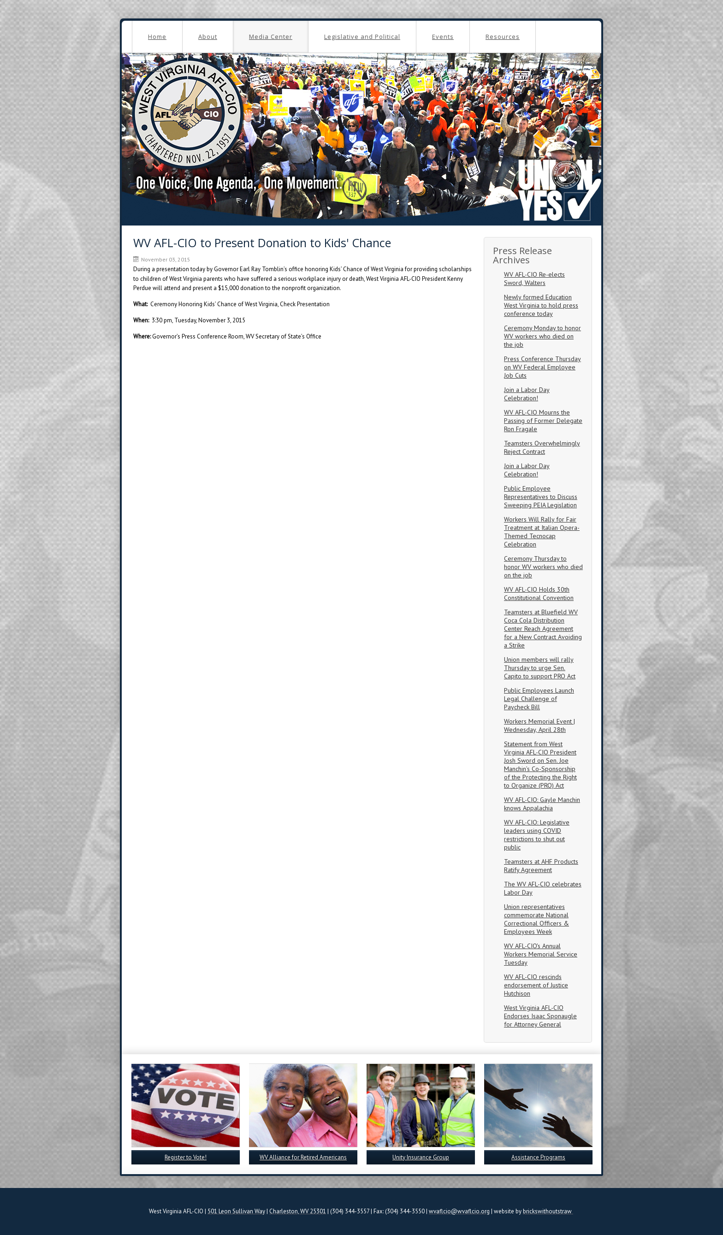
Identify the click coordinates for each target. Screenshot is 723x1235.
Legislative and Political (362, 36)
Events (443, 36)
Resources (503, 36)
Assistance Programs (538, 1157)
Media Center (270, 36)
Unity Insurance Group (420, 1157)
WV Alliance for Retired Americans (303, 1157)
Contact (160, 68)
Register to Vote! (186, 1157)
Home (157, 36)
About (207, 36)
